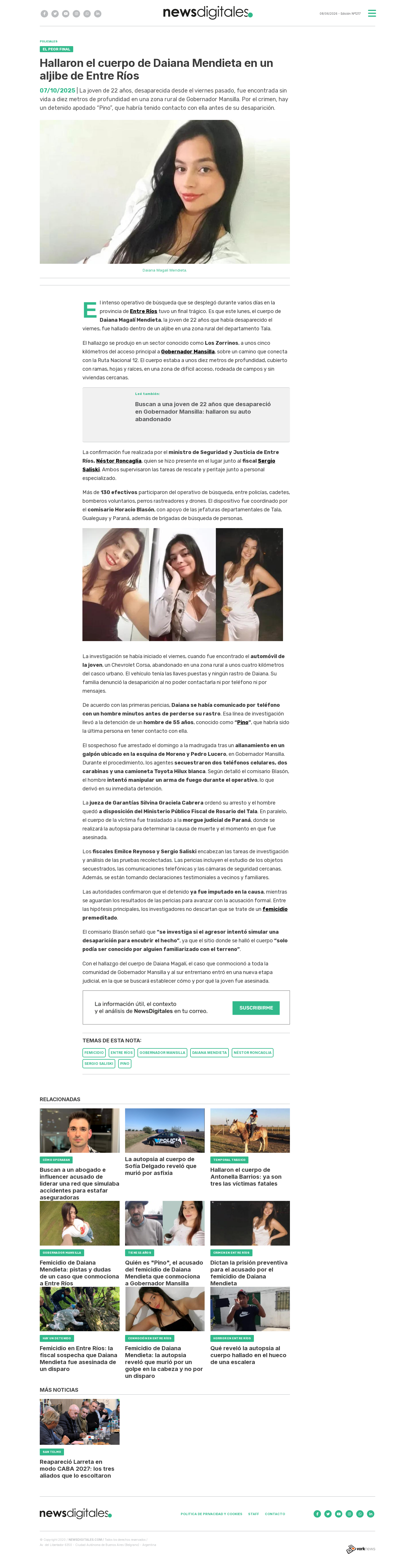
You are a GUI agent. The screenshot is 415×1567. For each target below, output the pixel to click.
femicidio (275, 909)
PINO (124, 1063)
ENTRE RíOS (122, 1052)
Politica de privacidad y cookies (211, 1514)
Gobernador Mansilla (188, 352)
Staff (253, 1514)
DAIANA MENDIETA (209, 1052)
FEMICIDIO (94, 1052)
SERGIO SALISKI (98, 1063)
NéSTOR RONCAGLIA (252, 1052)
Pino (242, 722)
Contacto (275, 1514)
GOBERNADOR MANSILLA (162, 1052)
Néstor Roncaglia (119, 461)
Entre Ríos (143, 311)
